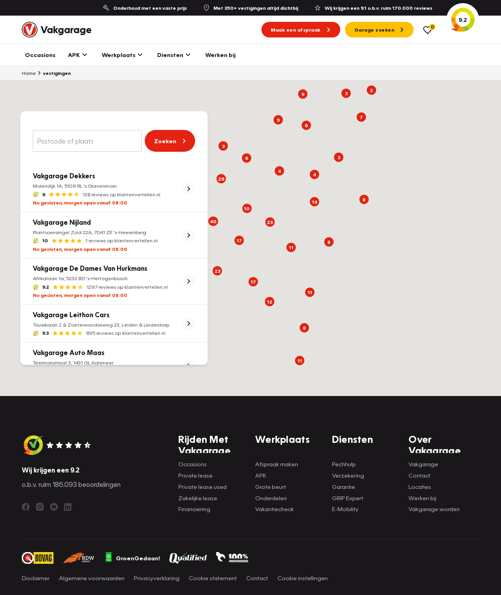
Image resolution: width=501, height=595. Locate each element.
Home (29, 73)
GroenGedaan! (132, 558)
